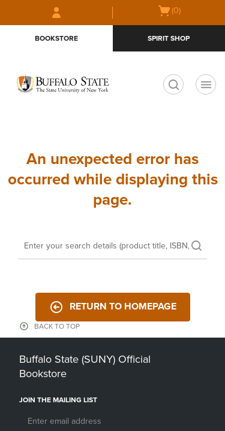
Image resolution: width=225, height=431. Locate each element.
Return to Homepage (112, 307)
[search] (173, 84)
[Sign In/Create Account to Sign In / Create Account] (56, 12)
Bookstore (56, 38)
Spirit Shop (169, 38)
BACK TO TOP (57, 326)
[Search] (112, 246)
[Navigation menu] (206, 84)
